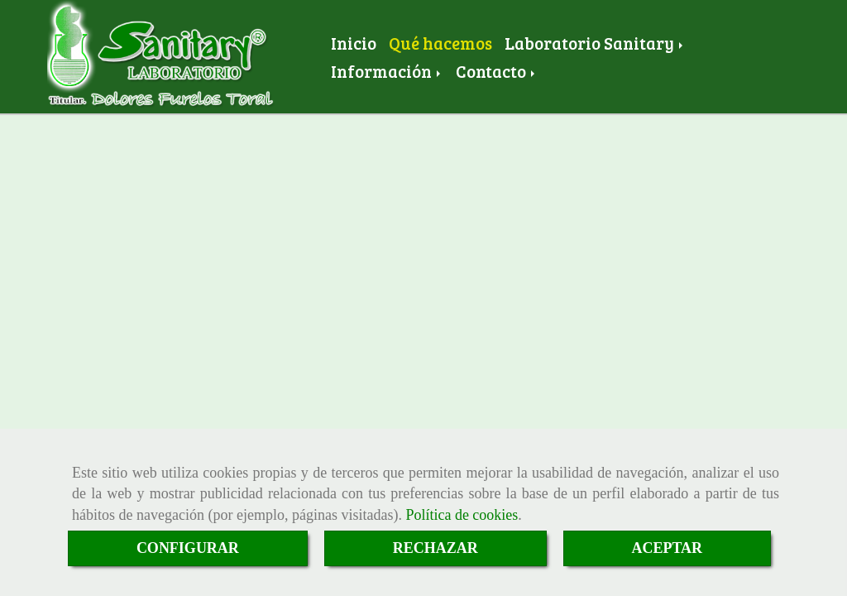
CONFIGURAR (187, 548)
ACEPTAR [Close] (666, 548)
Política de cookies (461, 515)
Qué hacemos (440, 43)
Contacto (497, 71)
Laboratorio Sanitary (595, 43)
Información (387, 71)
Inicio (353, 43)
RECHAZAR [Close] (435, 548)
